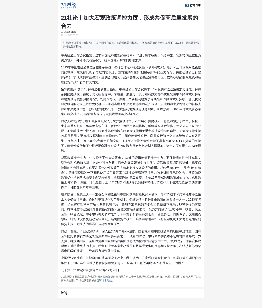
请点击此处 (105, 280)
